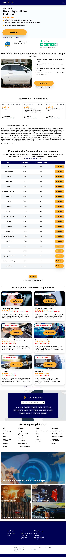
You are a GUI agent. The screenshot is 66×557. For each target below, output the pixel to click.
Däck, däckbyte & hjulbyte (23, 434)
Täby (44, 407)
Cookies (45, 547)
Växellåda (53, 443)
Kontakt (9, 535)
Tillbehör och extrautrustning (54, 440)
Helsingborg (42, 410)
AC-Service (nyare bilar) (43, 308)
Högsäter (43, 413)
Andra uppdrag (6, 431)
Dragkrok (21, 431)
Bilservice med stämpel (43, 340)
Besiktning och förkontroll (6, 440)
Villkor (39, 547)
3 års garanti (24, 535)
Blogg (35, 533)
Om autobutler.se (11, 533)
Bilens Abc (36, 535)
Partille (28, 413)
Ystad (49, 407)
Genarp (36, 410)
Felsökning (21, 440)
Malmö (40, 407)
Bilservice (5, 443)
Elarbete (20, 438)
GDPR (49, 547)
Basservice (39, 371)
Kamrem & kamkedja (24, 446)
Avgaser (4, 433)
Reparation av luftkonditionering (13, 340)
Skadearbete (54, 428)
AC (3, 428)
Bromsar (21, 428)
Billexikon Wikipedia (39, 537)
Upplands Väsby (18, 410)
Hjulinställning (22, 443)
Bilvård (4, 446)
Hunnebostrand (36, 413)
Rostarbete (38, 442)
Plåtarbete (38, 439)
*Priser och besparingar (26, 533)
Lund (30, 410)
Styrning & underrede (56, 433)
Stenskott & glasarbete (56, 431)
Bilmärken (23, 539)
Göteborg (34, 407)
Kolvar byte (10, 144)
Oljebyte (5, 371)
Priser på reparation (39, 539)
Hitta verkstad (24, 537)
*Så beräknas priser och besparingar (11, 37)
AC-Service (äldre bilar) (10, 308)
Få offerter (59, 166)
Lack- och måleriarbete (41, 431)
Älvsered (49, 410)
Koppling (38, 428)
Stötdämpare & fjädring (56, 436)
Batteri (4, 436)
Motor (37, 433)
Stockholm (27, 407)
